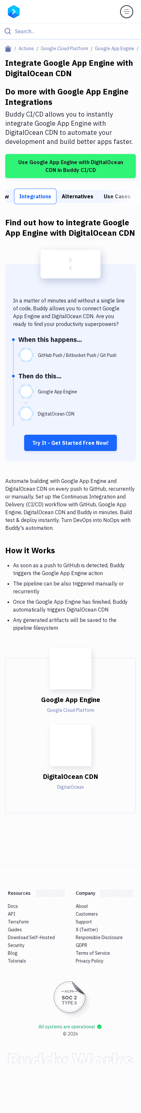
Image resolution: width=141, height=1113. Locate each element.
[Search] (75, 31)
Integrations (35, 196)
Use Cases (117, 196)
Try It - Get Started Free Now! (70, 443)
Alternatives (77, 196)
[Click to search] (70, 31)
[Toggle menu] (126, 11)
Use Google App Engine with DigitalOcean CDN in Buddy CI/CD (70, 166)
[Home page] (9, 48)
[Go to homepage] (14, 11)
